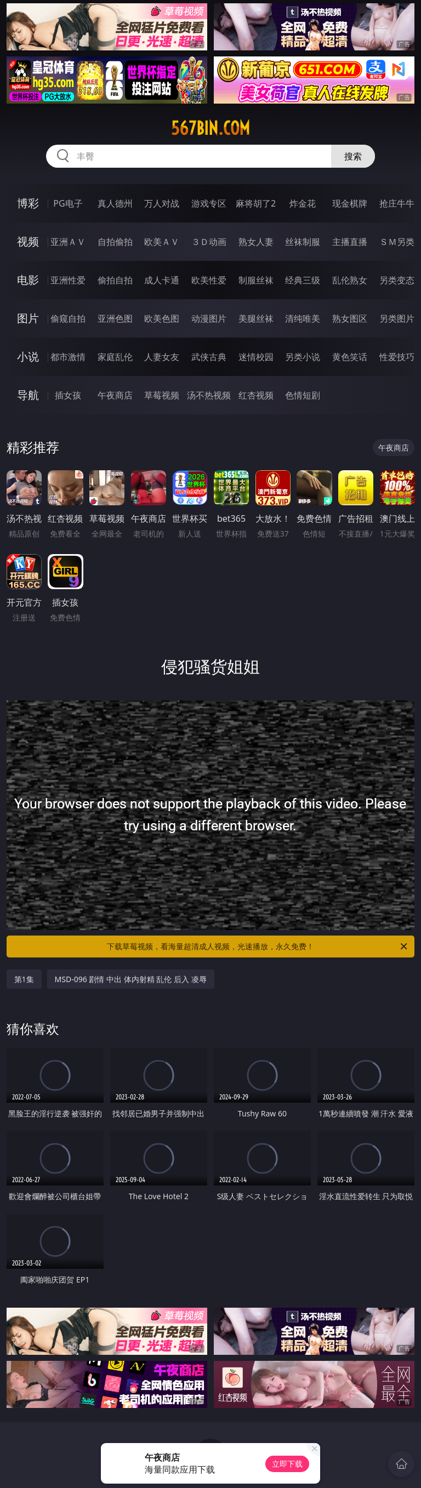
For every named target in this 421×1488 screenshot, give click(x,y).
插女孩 (68, 395)
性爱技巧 (396, 357)
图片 (28, 318)
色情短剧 (302, 395)
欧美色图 (161, 318)
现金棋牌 (349, 203)
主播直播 (349, 242)
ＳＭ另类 (396, 242)
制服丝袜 (256, 280)
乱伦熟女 (349, 280)
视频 (28, 241)
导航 (28, 394)
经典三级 (302, 280)
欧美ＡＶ (161, 242)
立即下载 (287, 1463)
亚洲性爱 (68, 280)
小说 (28, 356)
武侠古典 (208, 357)
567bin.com (210, 128)
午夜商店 (115, 395)
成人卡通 (161, 280)
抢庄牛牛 (396, 203)
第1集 (24, 979)
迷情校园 (256, 357)
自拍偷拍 (115, 242)
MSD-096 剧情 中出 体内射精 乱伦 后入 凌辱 (131, 979)
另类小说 (302, 357)
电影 (28, 279)
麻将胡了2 (256, 203)
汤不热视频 (209, 395)
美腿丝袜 (256, 318)
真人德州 (115, 203)
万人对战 (161, 203)
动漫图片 (208, 318)
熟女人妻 (256, 242)
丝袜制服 (302, 242)
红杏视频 (256, 395)
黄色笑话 (349, 357)
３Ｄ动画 (208, 242)
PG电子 (67, 203)
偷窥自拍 (68, 318)
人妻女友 (161, 357)
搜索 (353, 156)
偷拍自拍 (115, 280)
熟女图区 (349, 318)
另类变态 (396, 280)
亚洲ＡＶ (68, 242)
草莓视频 (161, 395)
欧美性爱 (208, 280)
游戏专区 (208, 203)
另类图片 (396, 318)
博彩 (28, 203)
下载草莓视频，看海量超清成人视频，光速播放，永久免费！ (258, 946)
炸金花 (302, 203)
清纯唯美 (302, 318)
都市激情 (68, 357)
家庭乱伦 (115, 357)
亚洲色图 (115, 318)
